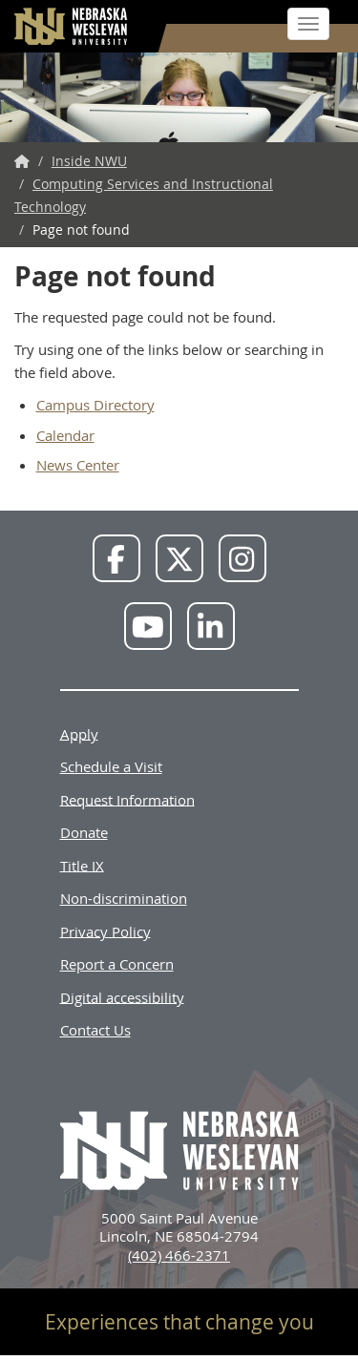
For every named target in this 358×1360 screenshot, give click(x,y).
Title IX (82, 864)
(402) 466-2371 (179, 1255)
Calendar (65, 435)
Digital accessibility (122, 996)
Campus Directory (95, 404)
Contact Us (95, 1029)
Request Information (127, 798)
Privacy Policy (105, 930)
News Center (77, 464)
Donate (84, 832)
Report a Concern (117, 963)
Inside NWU (89, 161)
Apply (79, 733)
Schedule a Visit (111, 766)
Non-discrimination (123, 898)
